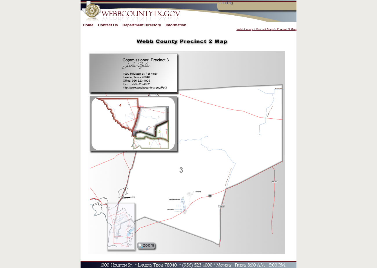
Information (176, 25)
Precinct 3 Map (286, 29)
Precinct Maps (265, 29)
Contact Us (108, 25)
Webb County (244, 29)
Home (88, 25)
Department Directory (142, 25)
